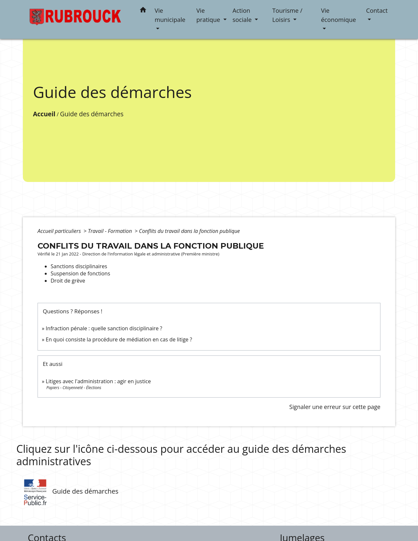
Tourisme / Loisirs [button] (287, 15)
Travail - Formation (110, 231)
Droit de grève (68, 280)
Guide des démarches (91, 113)
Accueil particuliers (60, 231)
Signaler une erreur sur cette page (334, 407)
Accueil (44, 113)
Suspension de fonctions (80, 273)
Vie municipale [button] (170, 15)
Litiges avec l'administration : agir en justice (98, 381)
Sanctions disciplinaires (79, 266)
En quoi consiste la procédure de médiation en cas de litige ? (119, 339)
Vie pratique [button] (209, 15)
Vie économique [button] (338, 15)
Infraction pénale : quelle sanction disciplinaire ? (104, 328)
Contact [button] (377, 10)
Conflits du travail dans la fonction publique (189, 231)
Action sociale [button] (243, 15)
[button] (143, 11)
